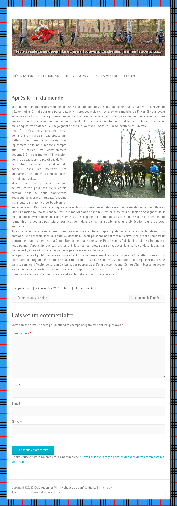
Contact (131, 76)
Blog (70, 76)
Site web (17, 422)
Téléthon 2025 (50, 76)
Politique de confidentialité (79, 487)
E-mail (17, 403)
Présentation (22, 76)
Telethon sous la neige (30, 298)
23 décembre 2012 (48, 288)
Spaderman (24, 288)
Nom (16, 385)
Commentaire (21, 333)
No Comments (84, 288)
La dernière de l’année (147, 298)
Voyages (84, 76)
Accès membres (108, 76)
